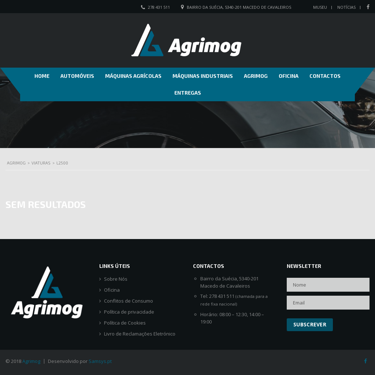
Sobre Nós (115, 279)
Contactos (325, 76)
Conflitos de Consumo (128, 301)
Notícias (346, 7)
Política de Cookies (125, 323)
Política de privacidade (129, 312)
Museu (320, 7)
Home (41, 76)
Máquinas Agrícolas (133, 76)
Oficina (288, 76)
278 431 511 (159, 7)
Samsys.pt (100, 361)
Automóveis (77, 76)
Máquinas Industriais (202, 76)
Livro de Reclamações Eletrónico (139, 334)
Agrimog (256, 76)
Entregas (187, 93)
